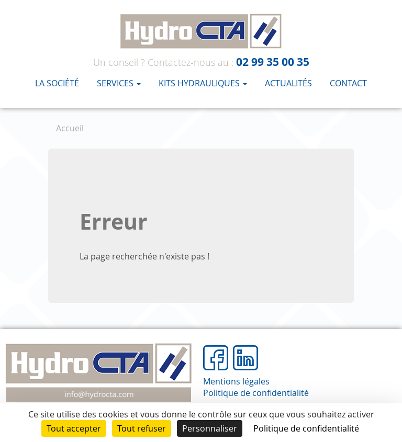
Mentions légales (236, 381)
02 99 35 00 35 (272, 62)
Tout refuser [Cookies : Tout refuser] (141, 428)
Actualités (288, 83)
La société (57, 83)
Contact (348, 83)
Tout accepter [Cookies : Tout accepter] (74, 428)
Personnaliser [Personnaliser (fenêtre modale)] (209, 428)
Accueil (70, 128)
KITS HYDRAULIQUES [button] (203, 83)
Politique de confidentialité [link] (306, 428)
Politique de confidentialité (256, 393)
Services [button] (119, 83)
